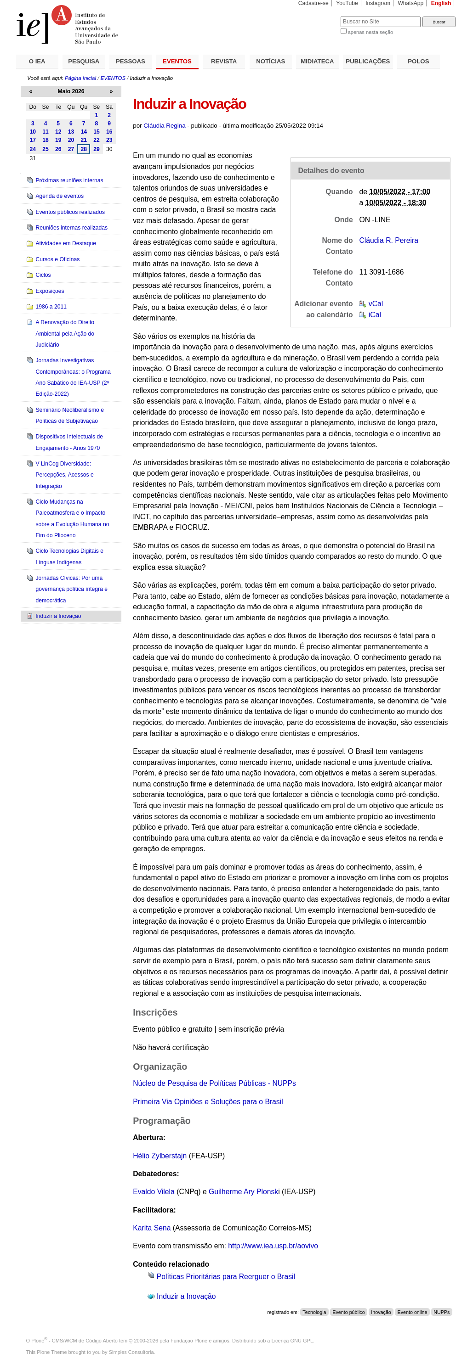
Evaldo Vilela (154, 1192)
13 (71, 132)
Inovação (381, 1312)
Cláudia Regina (164, 125)
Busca (318, 16)
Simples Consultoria (131, 1352)
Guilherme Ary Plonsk (243, 1192)
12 (58, 132)
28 (83, 149)
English (441, 3)
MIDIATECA (317, 61)
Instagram (377, 3)
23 (109, 140)
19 (58, 140)
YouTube (347, 3)
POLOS (418, 61)
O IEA (37, 61)
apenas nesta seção (370, 32)
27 (71, 149)
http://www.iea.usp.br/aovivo (273, 1246)
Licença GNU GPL (292, 1340)
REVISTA (224, 61)
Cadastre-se (313, 3)
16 (109, 132)
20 (71, 140)
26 (58, 149)
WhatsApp (410, 3)
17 (33, 140)
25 (45, 149)
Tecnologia (314, 1312)
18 (45, 140)
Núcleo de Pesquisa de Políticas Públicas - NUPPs (214, 1083)
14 (83, 132)
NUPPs (441, 1312)
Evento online (412, 1312)
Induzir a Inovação (186, 1296)
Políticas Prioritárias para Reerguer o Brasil (226, 1276)
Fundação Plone (189, 1340)
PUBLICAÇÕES (368, 61)
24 (33, 149)
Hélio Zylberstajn (160, 1156)
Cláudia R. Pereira (388, 240)
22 (96, 140)
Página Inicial (80, 78)
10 (33, 132)
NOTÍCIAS (270, 61)
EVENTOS (177, 61)
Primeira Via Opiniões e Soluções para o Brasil (208, 1102)
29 (96, 149)
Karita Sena (152, 1228)
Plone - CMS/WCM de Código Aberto (74, 1340)
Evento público (348, 1312)
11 (45, 132)
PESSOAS (130, 61)
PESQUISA (83, 61)
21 (83, 140)
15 (96, 132)
